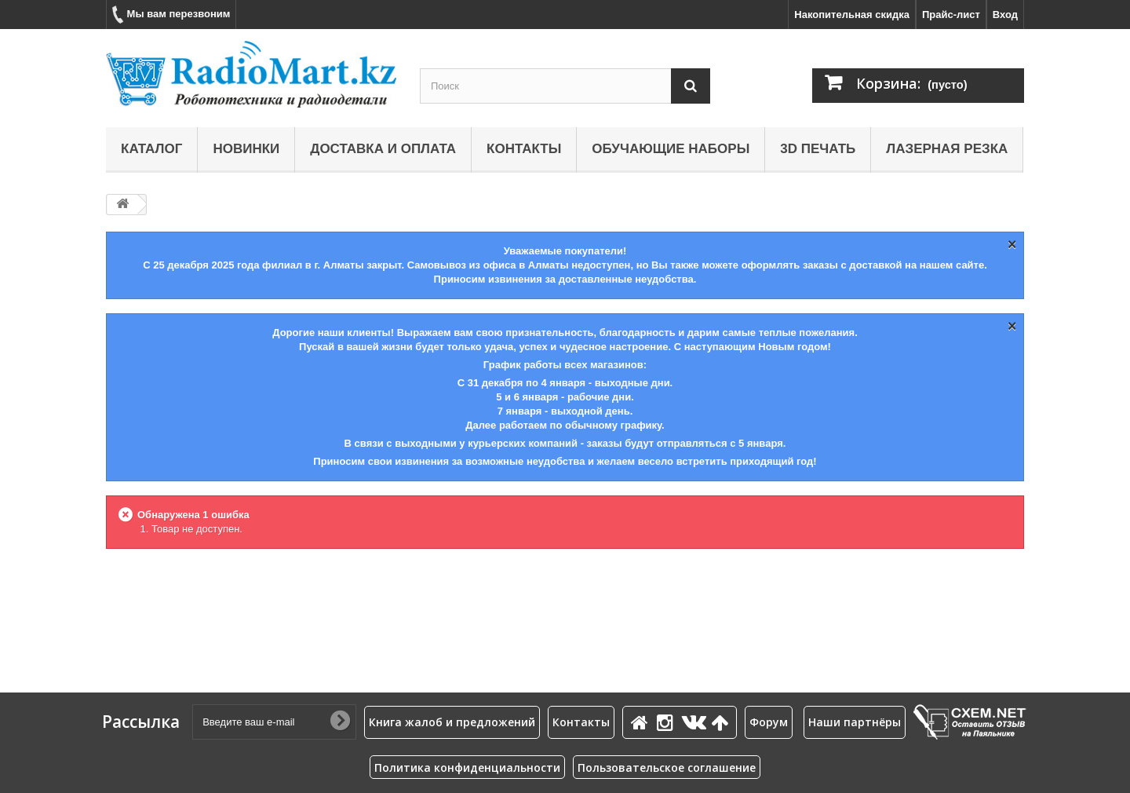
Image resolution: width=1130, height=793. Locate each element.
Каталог (151, 148)
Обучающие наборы (670, 148)
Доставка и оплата (383, 148)
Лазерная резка (947, 148)
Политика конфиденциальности (467, 767)
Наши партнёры (854, 721)
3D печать (817, 148)
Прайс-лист (951, 14)
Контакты (524, 148)
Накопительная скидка (851, 14)
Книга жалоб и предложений (452, 721)
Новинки (246, 148)
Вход (1005, 14)
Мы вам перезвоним (171, 14)
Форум (768, 721)
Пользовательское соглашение (667, 767)
